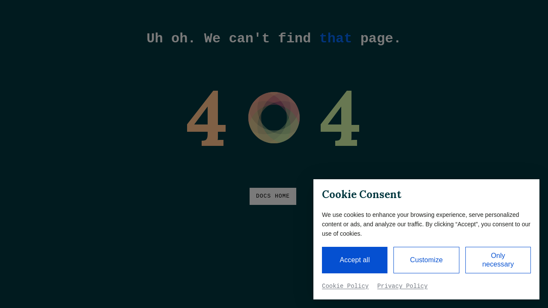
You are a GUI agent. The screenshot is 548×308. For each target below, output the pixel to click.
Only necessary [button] (498, 260)
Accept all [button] (354, 260)
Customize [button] (426, 260)
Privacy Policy (402, 286)
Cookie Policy (345, 286)
